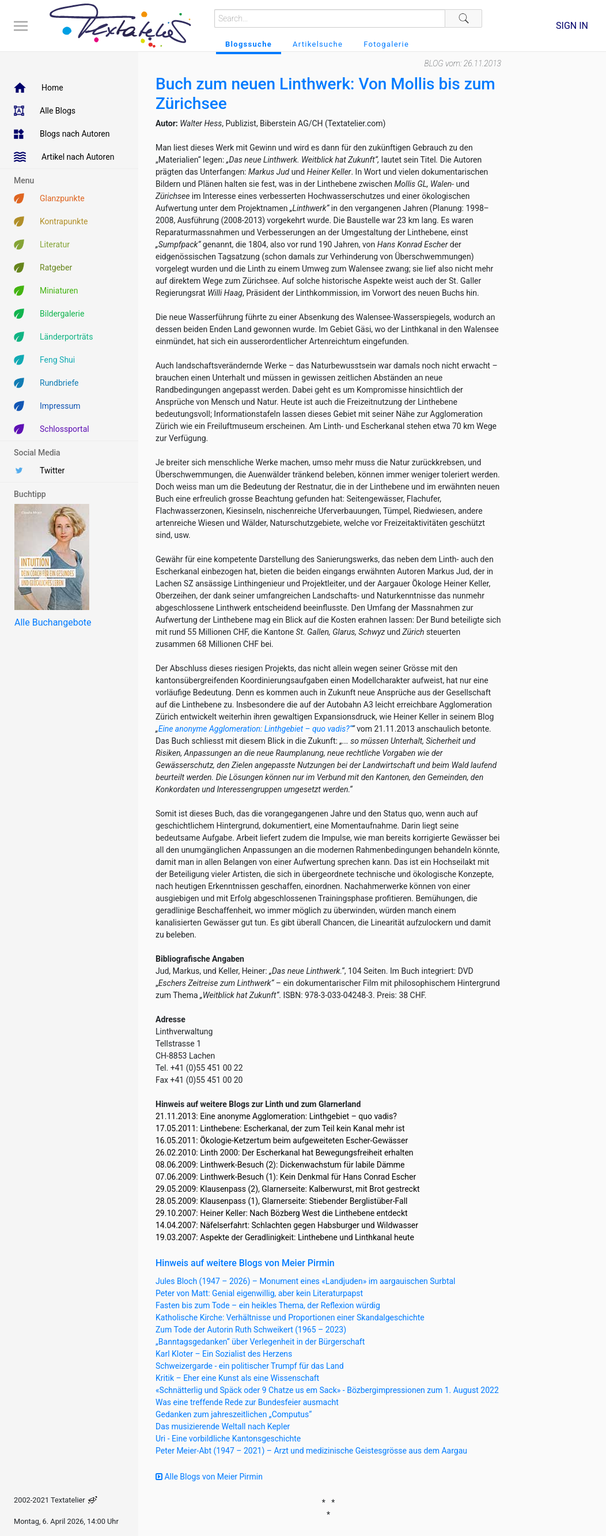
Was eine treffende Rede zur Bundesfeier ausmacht (247, 1402)
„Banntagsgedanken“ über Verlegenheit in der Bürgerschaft (260, 1341)
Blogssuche (248, 44)
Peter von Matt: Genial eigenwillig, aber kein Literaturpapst (259, 1293)
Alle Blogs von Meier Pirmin (209, 1476)
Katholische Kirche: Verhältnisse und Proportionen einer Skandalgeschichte (290, 1317)
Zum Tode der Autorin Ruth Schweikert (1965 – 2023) (251, 1329)
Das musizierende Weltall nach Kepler (223, 1426)
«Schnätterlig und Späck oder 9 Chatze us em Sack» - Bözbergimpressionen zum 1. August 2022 (327, 1390)
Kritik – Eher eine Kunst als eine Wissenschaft (237, 1378)
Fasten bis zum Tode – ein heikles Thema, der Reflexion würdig (268, 1305)
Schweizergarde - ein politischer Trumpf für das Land (250, 1366)
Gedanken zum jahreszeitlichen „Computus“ (234, 1414)
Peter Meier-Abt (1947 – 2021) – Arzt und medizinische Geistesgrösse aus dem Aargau (311, 1450)
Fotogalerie (386, 44)
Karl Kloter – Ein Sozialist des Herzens (224, 1353)
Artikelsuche (318, 44)
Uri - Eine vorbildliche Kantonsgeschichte (228, 1438)
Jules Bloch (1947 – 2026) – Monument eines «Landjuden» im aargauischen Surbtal (306, 1281)
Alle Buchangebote (52, 622)
